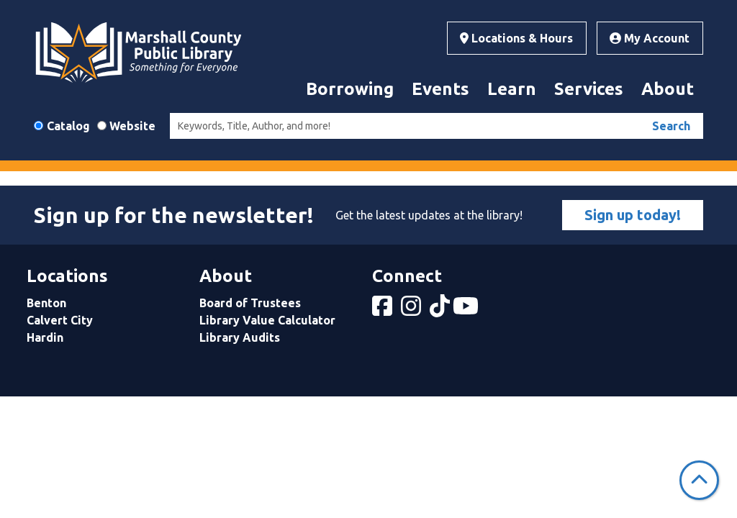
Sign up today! (632, 214)
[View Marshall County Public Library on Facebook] (383, 310)
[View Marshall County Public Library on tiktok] (441, 310)
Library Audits (239, 337)
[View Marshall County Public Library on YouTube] (467, 310)
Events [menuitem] (440, 89)
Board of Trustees (250, 302)
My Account (649, 38)
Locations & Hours (516, 38)
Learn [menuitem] (511, 89)
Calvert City (60, 320)
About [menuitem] (667, 89)
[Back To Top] (699, 480)
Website (132, 125)
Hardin (45, 337)
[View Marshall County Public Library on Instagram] (412, 310)
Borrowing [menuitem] (350, 89)
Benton (46, 302)
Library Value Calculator (267, 320)
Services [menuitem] (588, 89)
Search (671, 125)
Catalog (68, 125)
